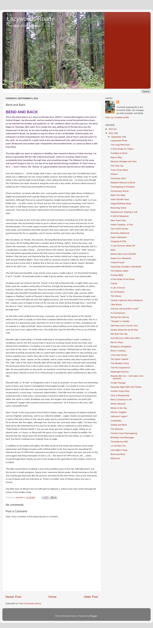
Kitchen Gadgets (119, 412)
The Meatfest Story (120, 363)
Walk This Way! (118, 195)
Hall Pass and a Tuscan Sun (124, 325)
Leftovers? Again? (119, 416)
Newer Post (13, 596)
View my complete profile (117, 117)
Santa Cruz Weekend (121, 258)
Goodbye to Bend (119, 153)
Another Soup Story (120, 391)
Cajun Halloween (119, 237)
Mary (113, 250)
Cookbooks (116, 420)
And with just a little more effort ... (126, 338)
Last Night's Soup (119, 450)
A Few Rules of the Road (122, 279)
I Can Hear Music (119, 355)
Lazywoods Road (29, 19)
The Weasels (117, 429)
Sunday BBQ (117, 275)
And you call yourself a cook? (125, 308)
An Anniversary (118, 313)
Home (52, 596)
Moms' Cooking (118, 350)
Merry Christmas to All (121, 399)
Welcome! (115, 458)
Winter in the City (119, 408)
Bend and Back (118, 454)
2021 (111, 133)
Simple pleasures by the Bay (124, 330)
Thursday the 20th (119, 441)
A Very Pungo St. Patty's (122, 149)
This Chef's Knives (119, 229)
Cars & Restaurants (120, 395)
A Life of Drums (118, 288)
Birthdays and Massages (122, 437)
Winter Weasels (118, 404)
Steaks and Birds (119, 425)
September (116, 137)
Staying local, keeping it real (124, 212)
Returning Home (118, 208)
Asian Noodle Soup (120, 199)
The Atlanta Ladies (119, 271)
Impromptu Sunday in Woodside (126, 266)
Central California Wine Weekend (126, 300)
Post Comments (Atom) (30, 603)
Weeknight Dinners (120, 372)
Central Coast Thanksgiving (124, 433)
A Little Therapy (118, 383)
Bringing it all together (121, 346)
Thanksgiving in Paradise (123, 187)
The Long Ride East (120, 144)
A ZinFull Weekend (120, 216)
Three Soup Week (119, 170)
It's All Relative (117, 292)
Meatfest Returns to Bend (123, 182)
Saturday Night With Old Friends (126, 387)
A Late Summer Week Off (123, 245)
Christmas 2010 (118, 178)
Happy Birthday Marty (121, 203)
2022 (111, 129)
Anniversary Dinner (120, 191)
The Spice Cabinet (119, 359)
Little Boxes (116, 304)
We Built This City (119, 334)
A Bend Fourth (117, 262)
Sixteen (114, 174)
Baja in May (116, 157)
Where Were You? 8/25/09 (123, 254)
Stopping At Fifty (118, 241)
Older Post (91, 596)
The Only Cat (117, 166)
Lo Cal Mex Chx (118, 446)
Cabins (114, 283)
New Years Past (118, 220)
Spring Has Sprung (120, 317)
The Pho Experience (120, 367)
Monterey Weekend (120, 233)
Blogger (93, 616)
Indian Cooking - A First (122, 224)
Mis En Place (117, 342)
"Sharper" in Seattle (120, 321)
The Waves (116, 296)
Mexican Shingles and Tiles (124, 161)
